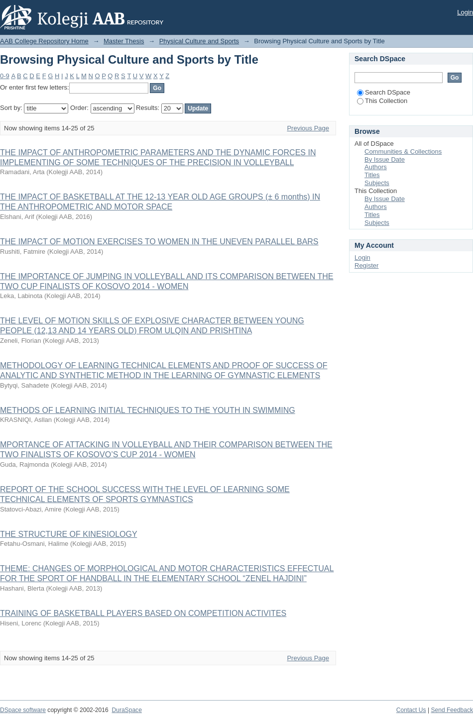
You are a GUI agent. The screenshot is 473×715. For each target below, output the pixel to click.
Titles (372, 175)
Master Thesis (124, 41)
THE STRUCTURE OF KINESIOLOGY (68, 534)
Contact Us (411, 710)
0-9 (4, 76)
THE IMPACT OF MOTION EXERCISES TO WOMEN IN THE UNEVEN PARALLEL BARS (159, 241)
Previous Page (308, 128)
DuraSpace (126, 710)
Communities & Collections (403, 151)
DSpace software (23, 710)
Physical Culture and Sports (199, 41)
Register (366, 265)
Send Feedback (452, 710)
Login (465, 12)
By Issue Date (384, 159)
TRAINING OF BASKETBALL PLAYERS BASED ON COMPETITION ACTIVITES (143, 613)
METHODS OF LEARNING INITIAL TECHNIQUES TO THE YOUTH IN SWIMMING (147, 410)
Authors (375, 167)
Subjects (376, 183)
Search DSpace (383, 92)
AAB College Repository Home (44, 41)
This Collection (382, 100)
